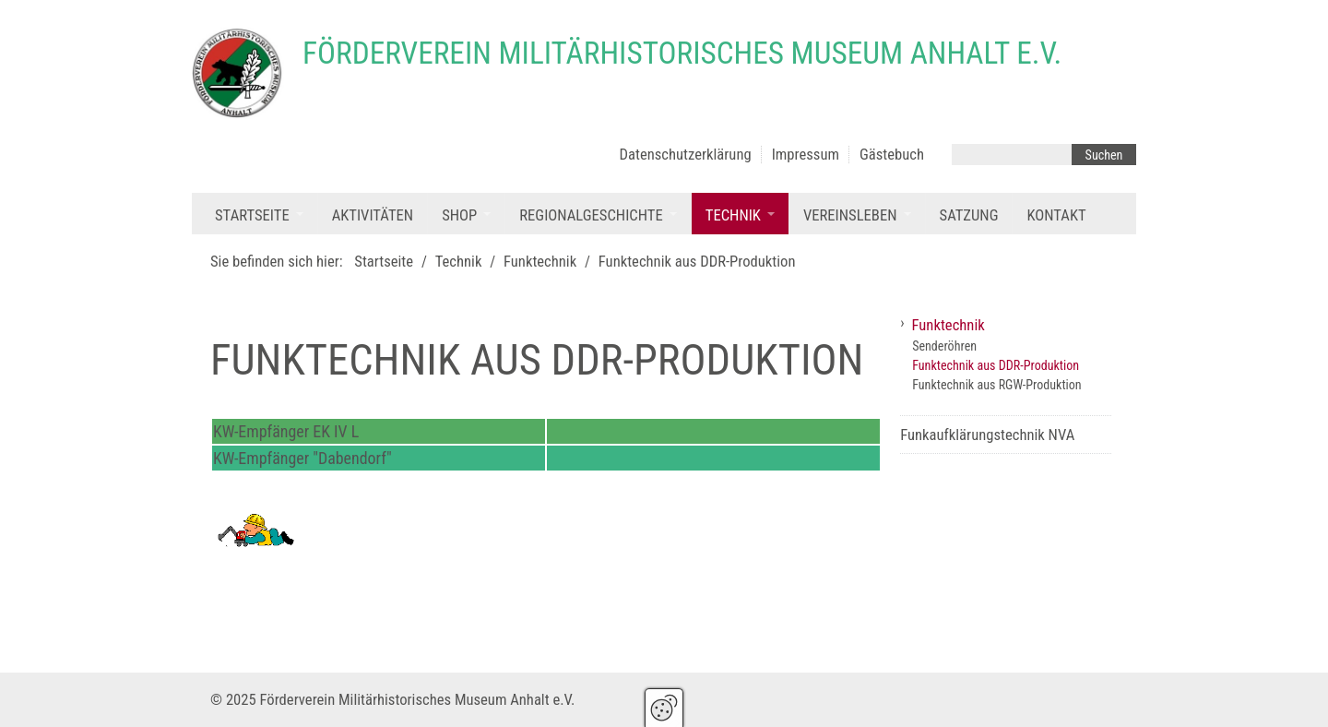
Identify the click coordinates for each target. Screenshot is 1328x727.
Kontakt (1055, 215)
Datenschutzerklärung (686, 154)
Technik (733, 215)
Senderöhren (944, 346)
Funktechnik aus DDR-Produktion (995, 365)
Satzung (969, 215)
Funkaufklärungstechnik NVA (987, 435)
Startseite (252, 215)
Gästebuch (892, 154)
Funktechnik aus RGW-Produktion (997, 384)
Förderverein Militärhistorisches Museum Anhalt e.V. (681, 53)
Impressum (805, 154)
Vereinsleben (850, 215)
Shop (459, 215)
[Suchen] (1104, 154)
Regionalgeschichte (591, 215)
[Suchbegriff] (1012, 154)
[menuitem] (259, 213)
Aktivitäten (372, 215)
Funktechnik (948, 325)
